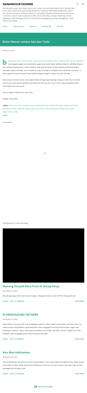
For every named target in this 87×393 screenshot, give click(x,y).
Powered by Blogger (43, 387)
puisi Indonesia (51, 109)
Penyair (21, 109)
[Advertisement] (43, 199)
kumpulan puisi (41, 105)
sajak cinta (7, 112)
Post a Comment (17, 301)
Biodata (33, 26)
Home (5, 26)
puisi (32, 109)
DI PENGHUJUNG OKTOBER (20, 314)
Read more (79, 301)
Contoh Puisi (28, 105)
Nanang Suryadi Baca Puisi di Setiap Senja (31, 286)
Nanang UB (46, 26)
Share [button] (5, 115)
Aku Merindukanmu (16, 352)
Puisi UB (60, 26)
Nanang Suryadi (10, 109)
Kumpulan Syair (71, 105)
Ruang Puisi (64, 109)
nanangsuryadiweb (18, 4)
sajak (72, 109)
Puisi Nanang (18, 26)
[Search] (77, 4)
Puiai (27, 109)
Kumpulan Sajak (56, 105)
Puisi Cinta (39, 109)
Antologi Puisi (15, 105)
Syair (15, 112)
